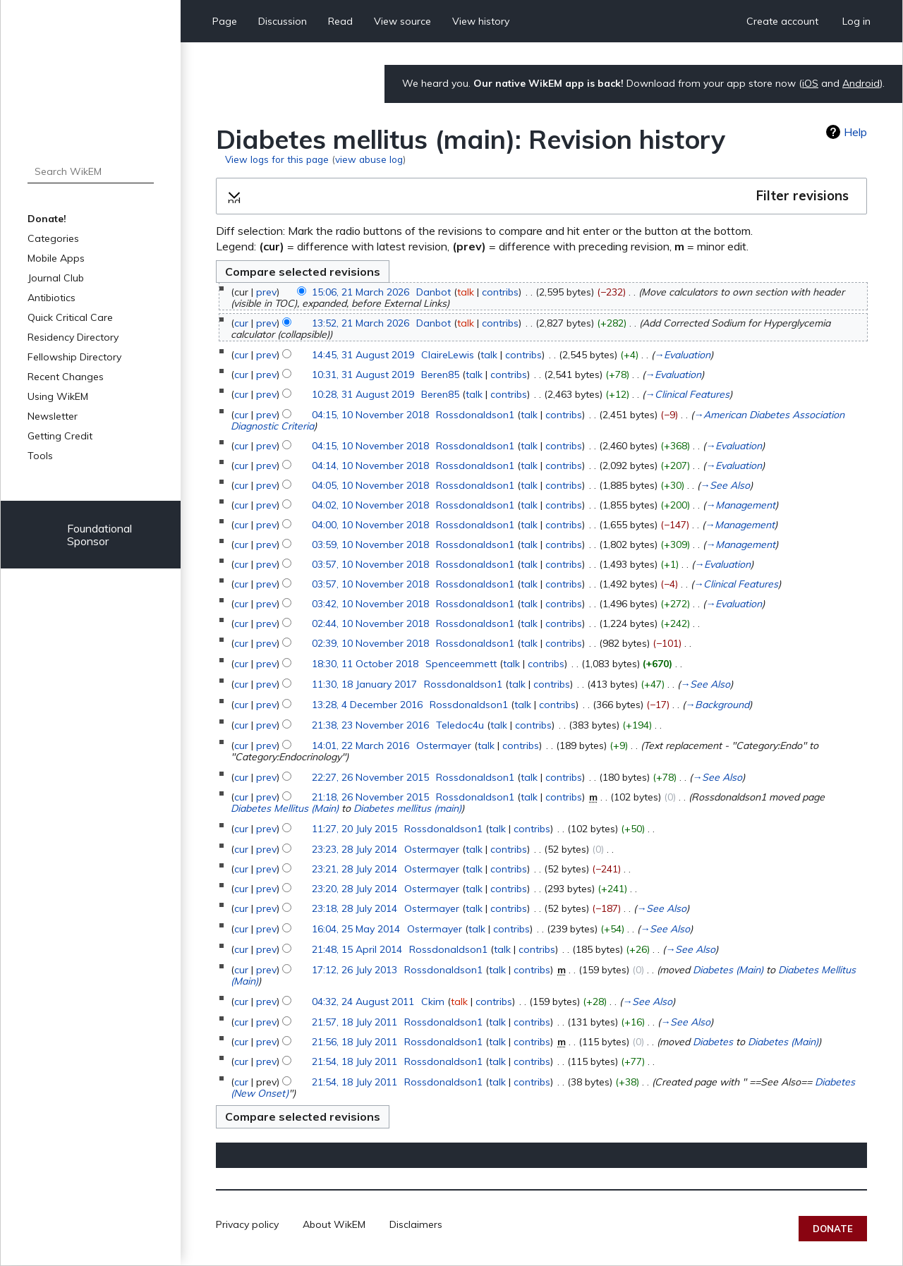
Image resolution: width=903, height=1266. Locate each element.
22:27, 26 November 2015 (370, 777)
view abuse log (369, 159)
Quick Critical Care (70, 317)
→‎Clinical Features (687, 394)
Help (855, 132)
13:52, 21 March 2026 (360, 323)
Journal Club (56, 278)
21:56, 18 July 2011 (354, 1041)
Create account (782, 21)
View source (402, 21)
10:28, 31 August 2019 (363, 394)
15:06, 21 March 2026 (360, 292)
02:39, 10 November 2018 (370, 643)
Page (224, 21)
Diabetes (713, 1041)
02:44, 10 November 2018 (370, 623)
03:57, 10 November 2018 (370, 564)
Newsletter (53, 416)
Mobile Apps (56, 258)
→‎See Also (725, 485)
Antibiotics (51, 297)
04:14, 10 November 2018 (370, 465)
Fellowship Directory (74, 357)
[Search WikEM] (91, 171)
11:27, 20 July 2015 (354, 828)
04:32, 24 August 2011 (363, 1001)
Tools (40, 455)
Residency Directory (73, 337)
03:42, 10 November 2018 (370, 603)
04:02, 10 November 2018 (370, 505)
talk (465, 292)
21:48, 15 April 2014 (357, 949)
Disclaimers (415, 1224)
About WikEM (334, 1224)
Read (340, 21)
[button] (541, 196)
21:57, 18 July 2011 (354, 1022)
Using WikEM (58, 396)
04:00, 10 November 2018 (370, 524)
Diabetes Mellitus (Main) (285, 808)
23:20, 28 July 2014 (354, 888)
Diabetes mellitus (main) (407, 808)
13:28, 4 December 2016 (367, 704)
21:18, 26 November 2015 (370, 797)
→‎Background (717, 704)
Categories (53, 238)
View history (480, 21)
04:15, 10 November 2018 (370, 414)
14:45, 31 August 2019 (363, 354)
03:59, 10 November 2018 (370, 544)
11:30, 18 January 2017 (364, 684)
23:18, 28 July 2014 (354, 908)
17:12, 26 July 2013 (354, 969)
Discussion (282, 21)
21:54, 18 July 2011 (354, 1061)
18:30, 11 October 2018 (365, 663)
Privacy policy (247, 1224)
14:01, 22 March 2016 (360, 745)
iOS (810, 83)
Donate (833, 1228)
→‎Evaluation (682, 354)
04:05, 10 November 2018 (370, 485)
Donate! (47, 218)
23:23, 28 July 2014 (354, 849)
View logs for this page (277, 159)
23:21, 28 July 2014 (354, 869)
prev (266, 292)
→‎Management (740, 505)
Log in (856, 21)
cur (241, 323)
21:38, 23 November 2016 (370, 725)
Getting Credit (60, 436)
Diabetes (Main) (728, 969)
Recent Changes (66, 376)
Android (861, 83)
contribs (500, 292)
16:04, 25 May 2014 (356, 929)
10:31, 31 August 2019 (363, 374)
